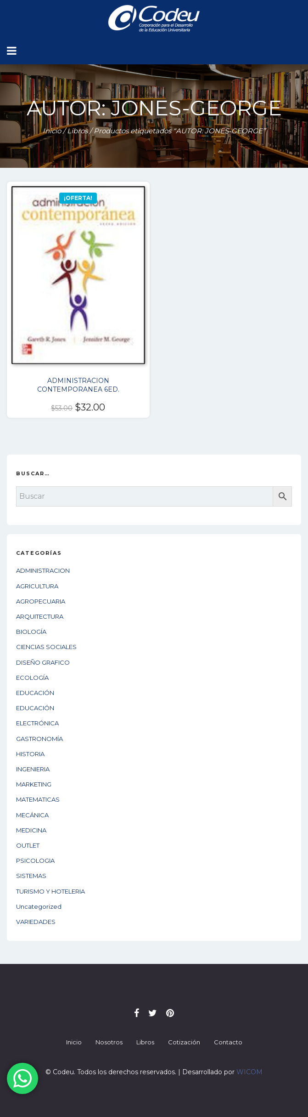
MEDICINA (31, 830)
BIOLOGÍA (31, 631)
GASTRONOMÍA (39, 738)
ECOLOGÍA (32, 677)
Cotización (184, 1042)
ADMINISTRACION (43, 570)
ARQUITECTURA (39, 616)
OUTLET (27, 845)
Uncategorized (39, 906)
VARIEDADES (36, 921)
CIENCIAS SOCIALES (46, 646)
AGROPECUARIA (40, 601)
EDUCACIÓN (35, 692)
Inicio (52, 130)
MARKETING (33, 784)
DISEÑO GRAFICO (43, 662)
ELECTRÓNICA (37, 723)
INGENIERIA (33, 769)
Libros (77, 130)
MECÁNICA (32, 815)
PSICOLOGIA (35, 860)
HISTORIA (30, 754)
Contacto (228, 1042)
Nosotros (109, 1042)
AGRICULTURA (37, 586)
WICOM (249, 1072)
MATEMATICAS (38, 799)
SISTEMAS (31, 875)
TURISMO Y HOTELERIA (50, 891)
